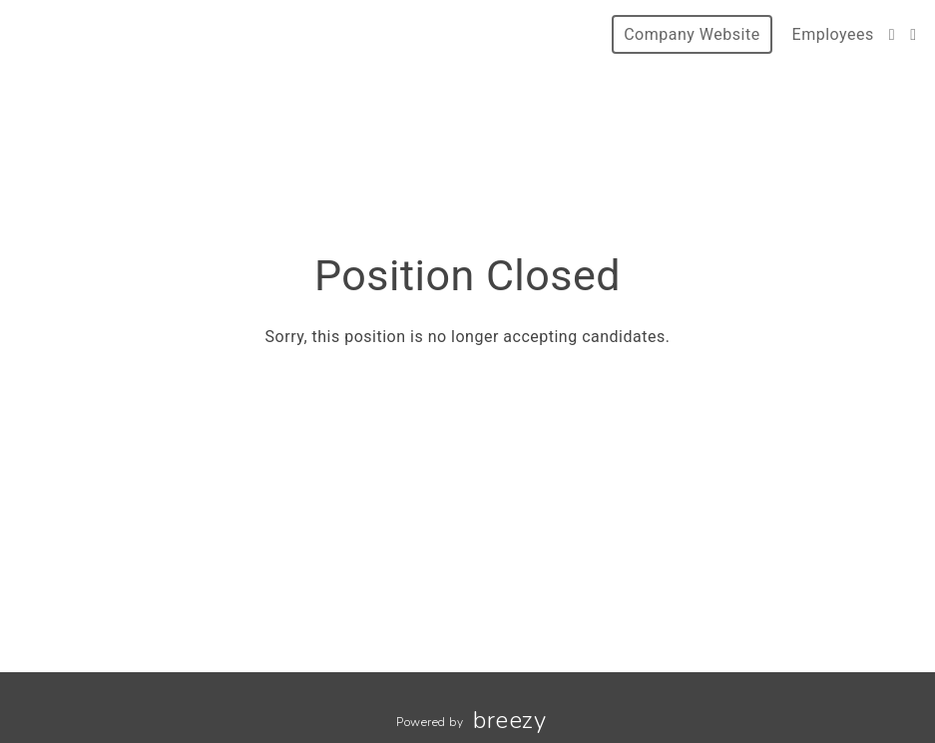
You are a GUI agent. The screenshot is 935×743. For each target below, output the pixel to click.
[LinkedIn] (913, 34)
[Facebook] (892, 34)
